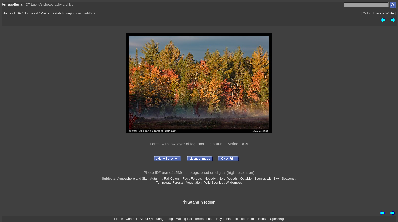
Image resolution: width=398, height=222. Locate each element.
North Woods (228, 178)
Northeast (30, 13)
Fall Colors (172, 178)
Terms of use (204, 219)
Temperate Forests (170, 182)
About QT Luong (151, 219)
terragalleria (12, 4)
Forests (196, 178)
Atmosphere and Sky (132, 178)
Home (7, 13)
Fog (185, 178)
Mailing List (184, 219)
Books (262, 219)
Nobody (210, 178)
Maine (45, 13)
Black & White (383, 13)
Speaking (277, 219)
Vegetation (194, 182)
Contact (131, 219)
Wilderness (234, 182)
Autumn (155, 178)
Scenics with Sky (266, 178)
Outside (246, 178)
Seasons (288, 178)
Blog (169, 219)
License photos (245, 219)
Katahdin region (63, 13)
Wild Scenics (213, 182)
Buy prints (223, 219)
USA (17, 13)
